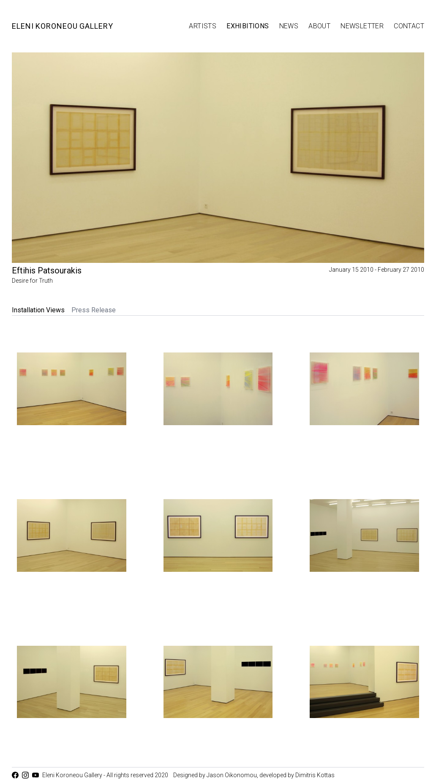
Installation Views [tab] (38, 310)
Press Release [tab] (93, 310)
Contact (409, 26)
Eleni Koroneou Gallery (62, 26)
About (319, 26)
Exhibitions (247, 26)
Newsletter (362, 26)
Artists (202, 26)
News (289, 26)
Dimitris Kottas (315, 775)
